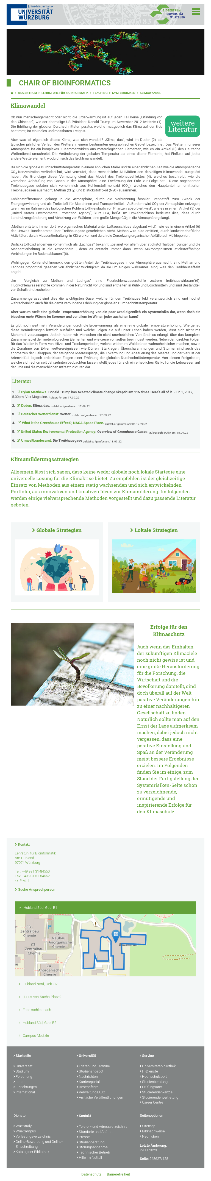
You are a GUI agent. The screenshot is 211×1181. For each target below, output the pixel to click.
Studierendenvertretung (159, 1097)
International (24, 1092)
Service (147, 1056)
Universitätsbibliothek (158, 1066)
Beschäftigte (88, 1087)
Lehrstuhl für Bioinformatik (64, 93)
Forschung (22, 1076)
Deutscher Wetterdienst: (46, 414)
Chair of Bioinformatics (65, 83)
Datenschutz (91, 1174)
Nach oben (149, 1136)
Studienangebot (90, 1071)
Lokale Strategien (156, 530)
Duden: (35, 405)
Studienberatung (154, 1082)
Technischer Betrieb (93, 1152)
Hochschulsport (153, 1076)
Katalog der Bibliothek (31, 1152)
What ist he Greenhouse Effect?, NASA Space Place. (63, 423)
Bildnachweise (152, 1131)
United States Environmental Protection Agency (85, 432)
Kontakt (24, 844)
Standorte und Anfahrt (95, 1132)
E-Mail (24, 881)
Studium (21, 1071)
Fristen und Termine (93, 1066)
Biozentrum (27, 93)
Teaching (100, 93)
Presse (83, 1137)
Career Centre (151, 1102)
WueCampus (24, 1131)
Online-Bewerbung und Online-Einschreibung (38, 1145)
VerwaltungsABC (91, 1092)
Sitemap (147, 1126)
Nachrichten (87, 1076)
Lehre (18, 1082)
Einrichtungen (25, 1087)
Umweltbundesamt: (51, 440)
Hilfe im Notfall (89, 1157)
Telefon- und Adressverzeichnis (102, 1126)
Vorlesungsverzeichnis (32, 1136)
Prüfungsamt (151, 1087)
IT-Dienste (149, 1071)
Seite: (144, 1159)
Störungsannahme (92, 1147)
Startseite (22, 1056)
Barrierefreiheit (118, 1174)
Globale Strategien (59, 530)
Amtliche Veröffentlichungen (100, 1097)
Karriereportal (88, 1082)
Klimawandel (150, 93)
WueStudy (22, 1126)
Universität (22, 1066)
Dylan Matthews (86, 392)
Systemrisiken (123, 93)
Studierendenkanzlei (156, 1092)
